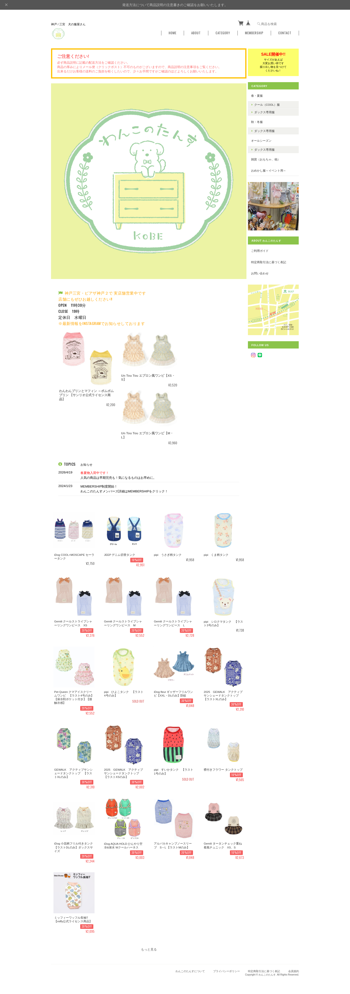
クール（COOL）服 (270, 103)
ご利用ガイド (263, 246)
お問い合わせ (263, 268)
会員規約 (293, 969)
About (196, 32)
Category (223, 32)
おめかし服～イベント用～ (272, 169)
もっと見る (148, 947)
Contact (284, 32)
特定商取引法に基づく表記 (272, 257)
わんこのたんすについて (190, 969)
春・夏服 (260, 94)
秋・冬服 (260, 120)
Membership (254, 32)
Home (172, 32)
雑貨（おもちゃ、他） (269, 158)
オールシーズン (265, 139)
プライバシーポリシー (226, 969)
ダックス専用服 (268, 111)
